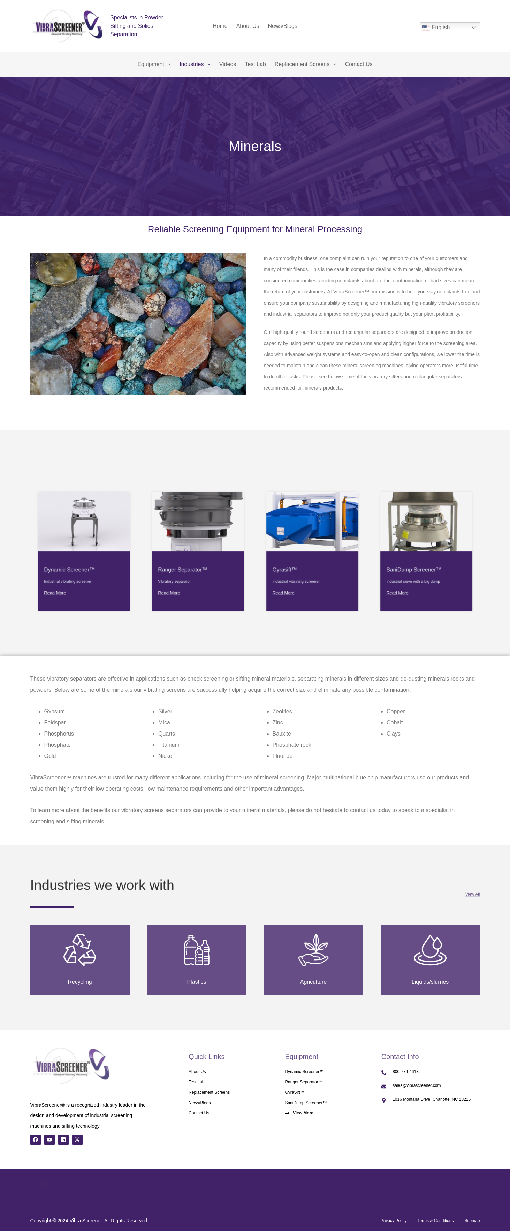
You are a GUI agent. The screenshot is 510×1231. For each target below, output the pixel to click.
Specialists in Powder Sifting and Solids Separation (136, 26)
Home (220, 26)
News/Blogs (282, 26)
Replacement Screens (307, 64)
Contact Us (358, 64)
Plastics (197, 981)
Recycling (80, 981)
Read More (71, 570)
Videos (227, 64)
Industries (196, 64)
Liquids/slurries (430, 981)
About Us (247, 26)
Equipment (155, 64)
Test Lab (255, 64)
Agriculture (313, 981)
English (436, 28)
